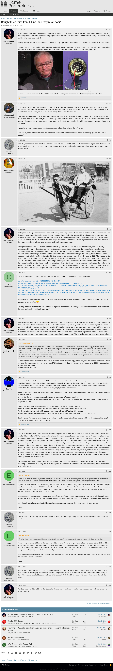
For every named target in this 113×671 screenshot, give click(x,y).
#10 (109, 430)
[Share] (107, 29)
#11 (109, 471)
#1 (110, 29)
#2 (110, 103)
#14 (109, 566)
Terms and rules (83, 665)
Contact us (72, 665)
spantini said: (23, 475)
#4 (110, 159)
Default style (6, 665)
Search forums (14, 14)
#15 (109, 585)
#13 (109, 531)
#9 (110, 377)
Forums (13, 11)
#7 (110, 319)
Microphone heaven (16, 637)
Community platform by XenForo (56, 669)
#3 (110, 140)
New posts (4, 14)
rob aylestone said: (25, 343)
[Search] (107, 11)
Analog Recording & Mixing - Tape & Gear (36, 623)
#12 (109, 513)
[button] (30, 11)
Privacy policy (93, 665)
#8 (110, 339)
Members (36, 11)
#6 (110, 272)
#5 (110, 229)
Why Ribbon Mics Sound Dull (20, 644)
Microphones (29, 616)
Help (101, 665)
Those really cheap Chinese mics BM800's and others (30, 614)
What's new (24, 11)
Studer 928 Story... (15, 621)
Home (5, 11)
